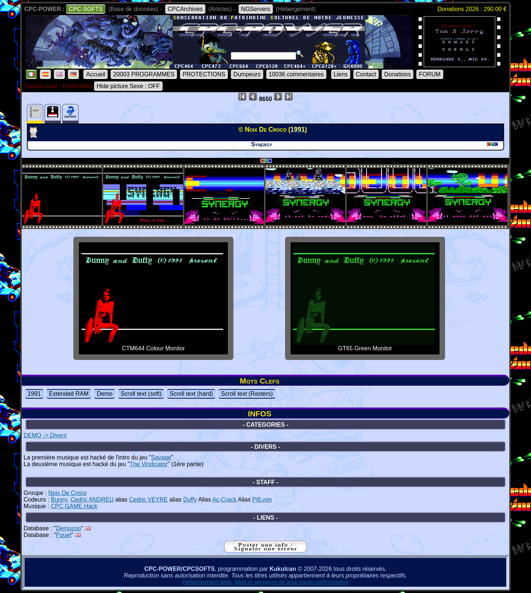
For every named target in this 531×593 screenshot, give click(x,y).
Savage (161, 457)
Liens (341, 74)
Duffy (190, 499)
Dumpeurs (247, 74)
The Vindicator (149, 464)
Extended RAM (69, 394)
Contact (366, 74)
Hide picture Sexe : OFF (128, 86)
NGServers (255, 9)
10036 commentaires (296, 74)
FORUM (430, 74)
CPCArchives (185, 9)
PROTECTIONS (204, 74)
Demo (104, 394)
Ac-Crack (224, 499)
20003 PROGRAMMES (143, 74)
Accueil (95, 74)
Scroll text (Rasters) (247, 394)
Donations (397, 74)
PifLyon (262, 499)
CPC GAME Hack (74, 506)
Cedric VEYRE (148, 499)
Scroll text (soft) (141, 394)
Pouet (64, 535)
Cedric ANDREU (92, 499)
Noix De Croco (67, 493)
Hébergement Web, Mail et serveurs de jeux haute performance (266, 582)
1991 (34, 394)
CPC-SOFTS (86, 9)
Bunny (59, 499)
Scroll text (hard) (191, 394)
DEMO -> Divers (45, 435)
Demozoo (68, 528)
